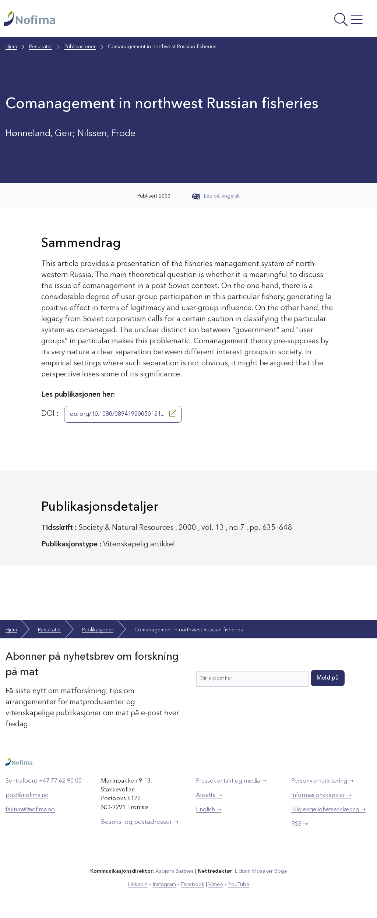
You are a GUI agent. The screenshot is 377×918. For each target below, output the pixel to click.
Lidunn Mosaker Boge (261, 871)
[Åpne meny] (304, 20)
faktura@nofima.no (30, 810)
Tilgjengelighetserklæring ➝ (328, 810)
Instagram (164, 884)
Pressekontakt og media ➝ (231, 781)
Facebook (192, 884)
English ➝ (208, 810)
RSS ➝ (299, 824)
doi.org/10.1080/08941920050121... (123, 413)
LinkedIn (138, 884)
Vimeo (215, 884)
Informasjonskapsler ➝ (321, 795)
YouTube (238, 884)
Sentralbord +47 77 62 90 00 (44, 781)
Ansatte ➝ (209, 795)
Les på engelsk (216, 196)
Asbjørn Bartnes (174, 871)
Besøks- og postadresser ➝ (140, 822)
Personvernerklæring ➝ (322, 781)
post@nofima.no (27, 795)
